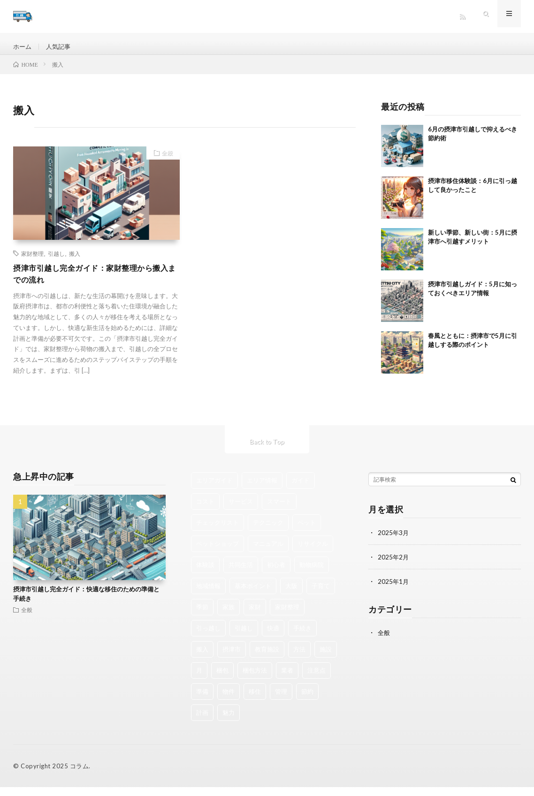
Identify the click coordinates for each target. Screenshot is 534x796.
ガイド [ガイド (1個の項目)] (300, 489)
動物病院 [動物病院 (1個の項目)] (311, 573)
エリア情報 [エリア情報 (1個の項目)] (262, 489)
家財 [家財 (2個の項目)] (255, 616)
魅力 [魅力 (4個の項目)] (228, 721)
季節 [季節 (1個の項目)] (202, 616)
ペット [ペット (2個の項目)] (307, 531)
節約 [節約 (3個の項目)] (307, 700)
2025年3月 (394, 541)
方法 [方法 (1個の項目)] (299, 658)
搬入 (74, 260)
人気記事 (60, 47)
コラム (79, 775)
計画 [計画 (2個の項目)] (202, 721)
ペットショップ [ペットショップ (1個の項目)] (217, 552)
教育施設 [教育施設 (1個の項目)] (267, 658)
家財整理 (32, 260)
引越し (56, 260)
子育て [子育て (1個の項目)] (321, 594)
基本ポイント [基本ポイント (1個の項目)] (253, 594)
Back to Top (267, 450)
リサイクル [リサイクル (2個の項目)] (313, 552)
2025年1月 (394, 590)
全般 (164, 161)
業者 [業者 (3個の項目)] (287, 679)
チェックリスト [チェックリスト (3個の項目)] (217, 531)
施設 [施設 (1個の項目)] (326, 658)
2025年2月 (394, 566)
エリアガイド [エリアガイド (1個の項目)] (214, 489)
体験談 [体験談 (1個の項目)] (205, 573)
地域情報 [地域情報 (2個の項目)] (208, 594)
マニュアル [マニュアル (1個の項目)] (268, 552)
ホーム (23, 47)
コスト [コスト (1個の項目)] (205, 510)
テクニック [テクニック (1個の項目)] (268, 531)
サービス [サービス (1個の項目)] (241, 510)
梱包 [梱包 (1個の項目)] (222, 679)
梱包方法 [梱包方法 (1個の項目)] (255, 679)
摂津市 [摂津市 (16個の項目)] (231, 658)
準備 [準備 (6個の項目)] (202, 700)
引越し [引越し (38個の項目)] (244, 637)
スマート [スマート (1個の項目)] (279, 510)
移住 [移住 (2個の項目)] (255, 700)
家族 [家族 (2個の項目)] (228, 616)
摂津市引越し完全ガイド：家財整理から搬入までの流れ (95, 281)
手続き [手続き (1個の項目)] (302, 637)
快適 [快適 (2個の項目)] (273, 637)
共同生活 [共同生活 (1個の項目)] (241, 573)
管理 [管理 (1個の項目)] (281, 700)
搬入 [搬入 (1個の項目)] (202, 658)
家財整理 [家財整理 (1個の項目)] (287, 616)
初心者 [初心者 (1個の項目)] (276, 573)
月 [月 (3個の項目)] (199, 679)
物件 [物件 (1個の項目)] (228, 700)
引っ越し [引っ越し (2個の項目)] (208, 637)
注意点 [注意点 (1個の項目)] (316, 679)
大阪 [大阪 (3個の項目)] (291, 594)
